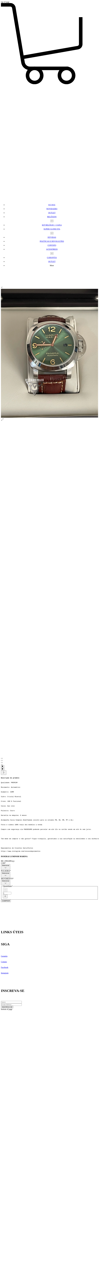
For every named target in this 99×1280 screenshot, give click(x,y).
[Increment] (5, 896)
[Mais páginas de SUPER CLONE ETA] (51, 233)
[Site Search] (18, 277)
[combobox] (5, 867)
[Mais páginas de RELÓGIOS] (51, 221)
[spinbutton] (7, 893)
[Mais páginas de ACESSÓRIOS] (51, 253)
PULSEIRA (6, 871)
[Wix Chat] (18, 913)
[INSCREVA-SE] (7, 1007)
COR (3, 863)
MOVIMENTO (7, 879)
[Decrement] (5, 890)
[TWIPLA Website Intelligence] (18, 174)
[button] (49, 84)
